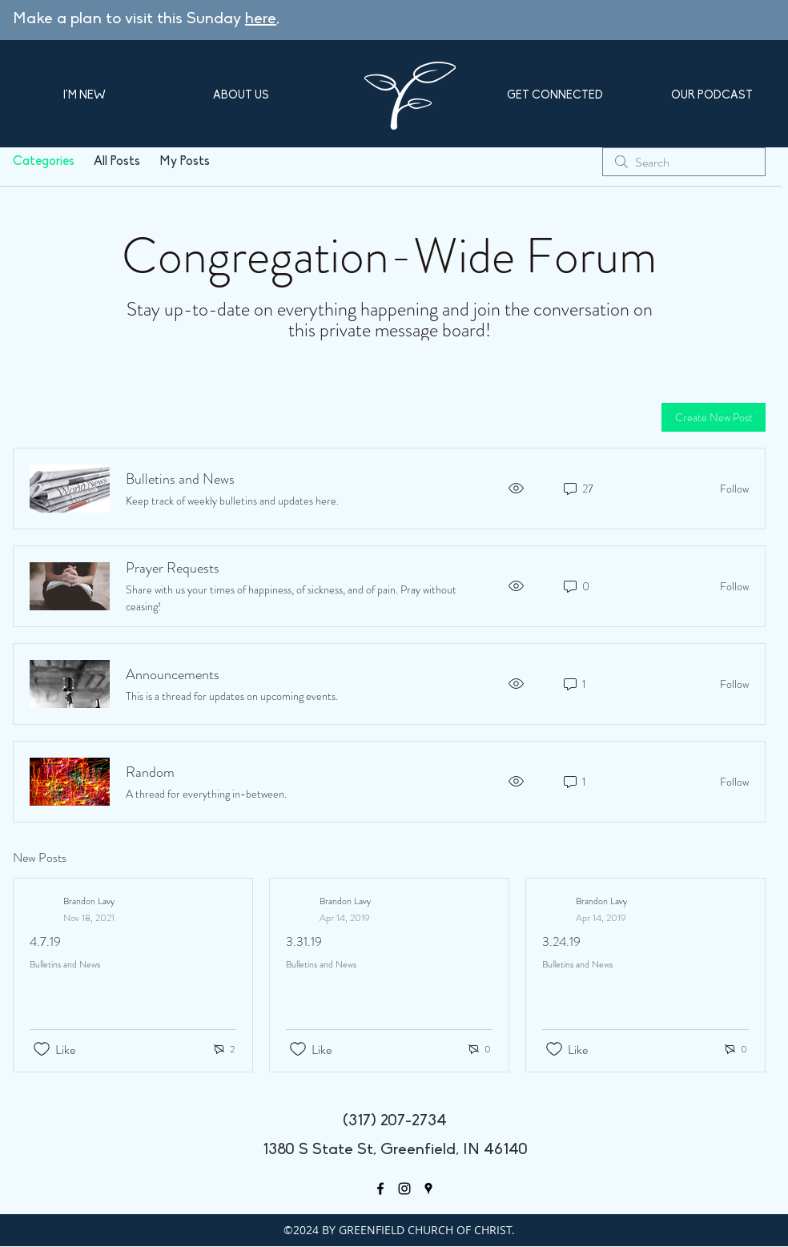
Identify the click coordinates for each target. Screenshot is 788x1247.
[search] (684, 161)
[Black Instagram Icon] (404, 1189)
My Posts (184, 161)
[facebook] (380, 1189)
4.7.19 (45, 941)
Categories (43, 161)
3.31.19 (304, 941)
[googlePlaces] (428, 1189)
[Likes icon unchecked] (41, 1049)
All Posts (117, 161)
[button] (84, 96)
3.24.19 (561, 941)
